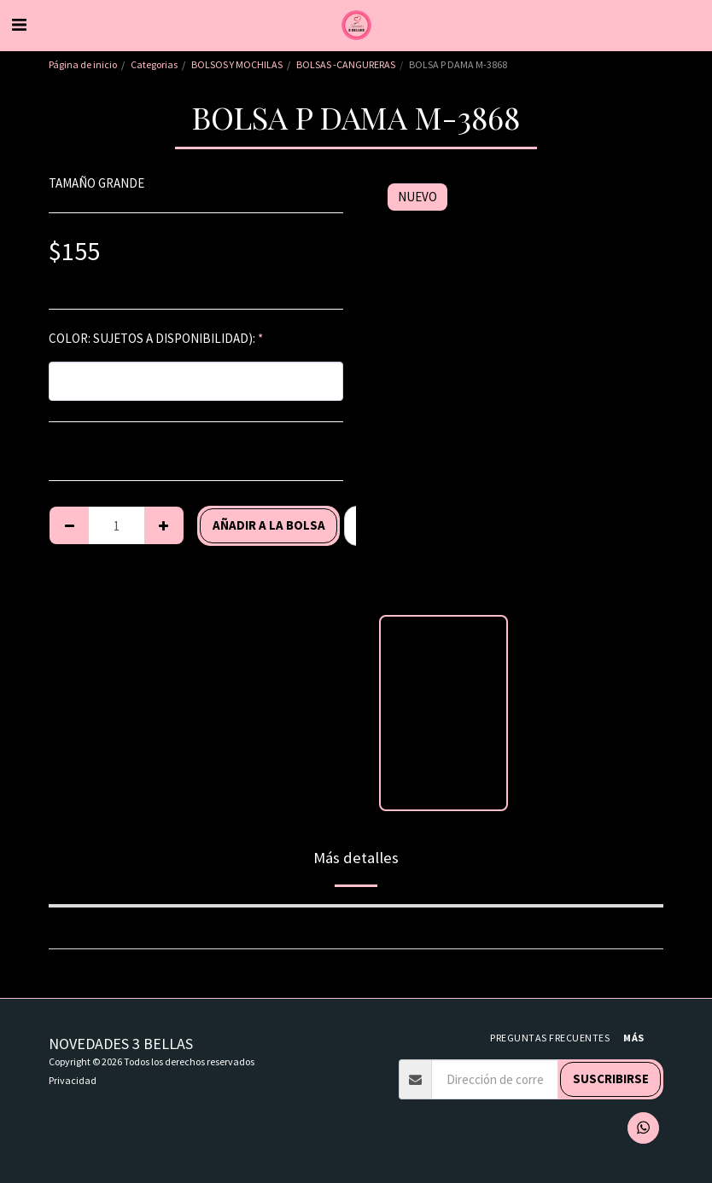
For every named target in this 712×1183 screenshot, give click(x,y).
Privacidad (72, 1080)
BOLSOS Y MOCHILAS (237, 64)
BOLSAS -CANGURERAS (345, 64)
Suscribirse (611, 1078)
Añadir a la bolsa (269, 525)
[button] (18, 24)
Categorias (154, 64)
